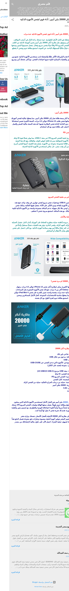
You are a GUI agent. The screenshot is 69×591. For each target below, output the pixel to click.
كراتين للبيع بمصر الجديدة (56, 526)
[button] (3, 20)
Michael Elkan (29, 586)
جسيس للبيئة (62, 500)
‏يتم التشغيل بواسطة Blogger (34, 582)
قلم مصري (34, 3)
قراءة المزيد (6, 520)
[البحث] (3, 4)
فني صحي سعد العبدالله (57, 553)
